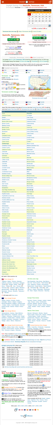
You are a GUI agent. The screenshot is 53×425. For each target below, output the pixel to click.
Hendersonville (5, 244)
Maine (17, 287)
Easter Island (10, 335)
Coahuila (18, 317)
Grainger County (6, 213)
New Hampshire (31, 281)
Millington (29, 173)
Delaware (22, 282)
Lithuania (30, 303)
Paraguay (22, 328)
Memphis (16, 79)
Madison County (31, 147)
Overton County (31, 197)
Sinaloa (29, 319)
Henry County (5, 248)
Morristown (29, 183)
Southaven (29, 236)
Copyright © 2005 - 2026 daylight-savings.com (26, 422)
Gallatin (4, 203)
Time (21, 416)
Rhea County (30, 209)
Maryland (22, 287)
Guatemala (47, 327)
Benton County (5, 123)
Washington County (32, 264)
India (29, 399)
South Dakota (47, 286)
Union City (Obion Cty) (32, 256)
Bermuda (18, 339)
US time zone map (33, 279)
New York (30, 282)
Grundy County (6, 219)
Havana (27, 339)
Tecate (29, 320)
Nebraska (21, 291)
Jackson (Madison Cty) (7, 256)
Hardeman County (6, 227)
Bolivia (9, 327)
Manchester (30, 149)
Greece (35, 300)
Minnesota (20, 289)
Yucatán (49, 320)
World (40, 72)
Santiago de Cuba (34, 339)
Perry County (30, 201)
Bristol (3, 133)
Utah (47, 287)
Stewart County (30, 242)
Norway (45, 303)
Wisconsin (40, 290)
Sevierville (29, 225)
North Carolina (36, 282)
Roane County (30, 211)
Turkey (38, 306)
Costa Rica (34, 327)
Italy (29, 302)
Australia (41, 70)
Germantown (5, 205)
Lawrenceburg (30, 123)
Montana (15, 291)
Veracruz (43, 320)
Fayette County (6, 193)
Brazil (13, 327)
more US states (37, 31)
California (4, 282)
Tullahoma (29, 252)
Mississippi (4, 291)
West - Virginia (33, 290)
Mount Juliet (30, 185)
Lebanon (29, 125)
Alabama (4, 281)
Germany (30, 300)
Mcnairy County (31, 165)
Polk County (30, 205)
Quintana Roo (31, 317)
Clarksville (4, 151)
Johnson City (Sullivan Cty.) (9, 266)
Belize (29, 327)
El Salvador (41, 327)
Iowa (14, 286)
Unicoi (28, 254)
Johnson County (6, 270)
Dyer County (5, 183)
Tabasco (39, 319)
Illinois (3, 286)
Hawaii (15, 284)
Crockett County (6, 167)
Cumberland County (7, 171)
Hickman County (6, 250)
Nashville (8, 77)
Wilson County (30, 274)
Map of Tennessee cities (26, 31)
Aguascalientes (5, 313)
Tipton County (30, 248)
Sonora (34, 319)
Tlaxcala (38, 320)
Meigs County (30, 167)
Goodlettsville (5, 211)
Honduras (30, 328)
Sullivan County (31, 244)
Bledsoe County (6, 125)
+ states (16, 76)
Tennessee (35, 61)
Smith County (30, 234)
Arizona (14, 281)
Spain (29, 306)
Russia (39, 305)
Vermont (30, 289)
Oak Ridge (29, 193)
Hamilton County (6, 223)
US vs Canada (44, 61)
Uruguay (12, 330)
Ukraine (43, 306)
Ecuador (4, 328)
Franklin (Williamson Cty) (8, 199)
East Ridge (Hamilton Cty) (8, 189)
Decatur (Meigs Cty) (7, 175)
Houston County (6, 252)
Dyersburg (4, 185)
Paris (28, 199)
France (21, 306)
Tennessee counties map (10, 92)
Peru (3, 330)
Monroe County (30, 175)
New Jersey (39, 281)
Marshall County (31, 153)
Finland (17, 306)
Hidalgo (3, 320)
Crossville (4, 169)
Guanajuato (16, 319)
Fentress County (6, 197)
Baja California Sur (6, 314)
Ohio (29, 284)
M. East (41, 104)
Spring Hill (29, 240)
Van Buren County (31, 260)
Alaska (9, 281)
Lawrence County (31, 121)
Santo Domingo (37, 341)
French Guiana (10, 328)
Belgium (15, 302)
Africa (5, 72)
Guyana (17, 328)
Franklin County (6, 201)
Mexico (15, 72)
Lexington (29, 135)
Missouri (10, 291)
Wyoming (47, 290)
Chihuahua (9, 316)
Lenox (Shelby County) (32, 131)
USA (4, 70)
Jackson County (6, 258)
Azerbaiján (4, 302)
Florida (4, 284)
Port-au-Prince (46, 339)
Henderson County (6, 242)
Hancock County (6, 225)
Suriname (7, 330)
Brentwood (4, 131)
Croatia (4, 305)
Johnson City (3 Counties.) (8, 262)
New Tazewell (30, 191)
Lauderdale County (31, 119)
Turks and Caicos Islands (8, 341)
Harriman (4, 232)
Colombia (21, 327)
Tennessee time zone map (29, 109)
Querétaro (43, 316)
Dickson (4, 181)
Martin (28, 155)
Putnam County (31, 207)
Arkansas (19, 281)
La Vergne (29, 115)
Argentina (4, 327)
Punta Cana (29, 341)
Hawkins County (6, 236)
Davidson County (6, 173)
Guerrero (22, 319)
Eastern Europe (5, 306)
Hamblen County (6, 221)
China (28, 104)
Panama (41, 328)
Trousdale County (31, 250)
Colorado (9, 282)
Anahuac (12, 313)
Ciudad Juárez (11, 317)
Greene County (6, 215)
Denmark (22, 305)
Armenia (13, 300)
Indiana (8, 286)
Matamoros (18, 320)
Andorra (8, 300)
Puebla (38, 316)
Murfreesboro (30, 187)
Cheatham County (6, 145)
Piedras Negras (32, 316)
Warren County (30, 262)
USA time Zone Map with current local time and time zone (17, 367)
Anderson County (6, 115)
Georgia (11, 284)
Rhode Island (31, 286)
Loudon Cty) (13, 191)
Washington (40, 289)
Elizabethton (5, 187)
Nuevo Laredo (31, 314)
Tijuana (33, 320)
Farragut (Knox (5, 191)
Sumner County (31, 246)
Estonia (12, 306)
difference (29, 416)
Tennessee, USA (20, 59)
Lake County (30, 117)
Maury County (30, 159)
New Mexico (46, 281)
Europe (28, 70)
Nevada (7, 292)
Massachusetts (5, 289)
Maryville (29, 157)
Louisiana (12, 287)
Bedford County (6, 119)
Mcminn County (31, 161)
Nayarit (45, 313)
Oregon (39, 284)
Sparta (28, 238)
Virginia (34, 289)
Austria (18, 300)
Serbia (44, 305)
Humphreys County (7, 254)
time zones (15, 295)
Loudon (29, 141)
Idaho (19, 284)
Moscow (40, 303)
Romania (35, 305)
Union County (30, 258)
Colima (23, 317)
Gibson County (5, 207)
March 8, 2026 (12, 59)
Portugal (30, 305)
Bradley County (6, 129)
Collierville (4, 161)
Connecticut (16, 282)
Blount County (5, 127)
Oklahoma (33, 284)
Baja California (19, 313)
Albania (3, 300)
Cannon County (6, 137)
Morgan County (30, 181)
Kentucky (4, 287)
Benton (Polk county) (7, 121)
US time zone (25, 61)
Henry (3, 246)
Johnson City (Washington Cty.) (9, 268)
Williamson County (31, 272)
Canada (16, 70)
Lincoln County (30, 137)
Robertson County (31, 213)
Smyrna (29, 232)
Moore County (30, 179)
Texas (41, 287)
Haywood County (6, 238)
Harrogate (4, 234)
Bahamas (13, 339)
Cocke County (5, 157)
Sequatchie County (31, 221)
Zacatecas (30, 322)
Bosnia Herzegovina (7, 303)
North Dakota (45, 282)
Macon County (30, 143)
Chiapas (4, 316)
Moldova (35, 303)
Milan (28, 171)
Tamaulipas (44, 319)
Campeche (14, 314)
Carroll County (5, 139)
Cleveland (4, 155)
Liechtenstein (43, 302)
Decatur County (6, 177)
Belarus (10, 302)
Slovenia (49, 305)
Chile (16, 327)
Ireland (49, 300)
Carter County (5, 141)
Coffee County (5, 159)
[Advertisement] (13, 19)
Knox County (5, 274)
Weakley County (31, 268)
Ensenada (9, 319)
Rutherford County (31, 215)
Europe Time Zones (33, 298)
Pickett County (30, 203)
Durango (4, 319)
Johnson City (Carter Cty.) (8, 264)
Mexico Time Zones (33, 310)
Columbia (4, 163)
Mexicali (30, 313)
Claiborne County (6, 149)
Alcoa (3, 113)
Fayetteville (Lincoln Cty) (8, 195)
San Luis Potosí (44, 317)
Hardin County (5, 230)
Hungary (40, 300)
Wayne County (30, 266)
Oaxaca (44, 314)
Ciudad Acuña (16, 316)
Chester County (6, 147)
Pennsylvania (45, 284)
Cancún (20, 314)
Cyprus (8, 305)
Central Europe (21, 303)
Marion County (30, 151)
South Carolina (38, 286)
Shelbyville (29, 230)
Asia (28, 72)
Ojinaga (49, 314)
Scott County (30, 219)
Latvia (37, 302)
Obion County (30, 195)
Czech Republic (15, 305)
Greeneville (5, 217)
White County (30, 270)
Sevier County (30, 223)
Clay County (5, 153)
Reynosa (37, 317)
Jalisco (8, 320)
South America (18, 333)
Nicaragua (35, 328)
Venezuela (18, 330)
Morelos (41, 313)
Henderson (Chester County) (9, 240)
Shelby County (30, 227)
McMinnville (30, 163)
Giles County (5, 209)
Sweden (34, 306)
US (10, 76)
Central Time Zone (36, 107)
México (12, 320)
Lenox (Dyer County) (32, 129)
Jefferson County (6, 260)
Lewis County (30, 133)
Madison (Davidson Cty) (33, 145)
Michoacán (35, 313)
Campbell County (6, 135)
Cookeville (4, 165)
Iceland (44, 300)
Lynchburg (29, 139)
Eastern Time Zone (12, 109)
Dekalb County (5, 179)
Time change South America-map (13, 325)
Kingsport (4, 272)
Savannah (29, 217)
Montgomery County (32, 177)
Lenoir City (29, 127)
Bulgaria (20, 302)
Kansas (18, 286)
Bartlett (4, 117)
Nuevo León (38, 314)
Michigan (12, 289)
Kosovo (33, 302)
